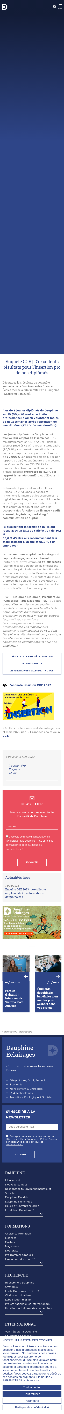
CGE (6, 773)
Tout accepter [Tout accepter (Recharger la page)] (32, 1387)
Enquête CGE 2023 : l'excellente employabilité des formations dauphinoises (25, 931)
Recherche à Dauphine (19, 1321)
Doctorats (11, 1289)
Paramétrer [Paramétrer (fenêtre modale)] (32, 1400)
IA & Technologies (21, 1131)
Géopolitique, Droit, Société (27, 1118)
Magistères (12, 1284)
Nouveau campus (16, 1223)
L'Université (12, 1218)
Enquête (14, 807)
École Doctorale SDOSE (20, 1329)
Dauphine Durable (16, 1235)
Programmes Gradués (19, 1293)
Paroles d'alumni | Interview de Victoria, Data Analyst (14, 1036)
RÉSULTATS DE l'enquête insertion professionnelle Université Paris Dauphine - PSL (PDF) (32, 701)
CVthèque (11, 1325)
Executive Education (18, 1297)
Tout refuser (32, 1394)
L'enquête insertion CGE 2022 (30, 723)
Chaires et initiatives (18, 1333)
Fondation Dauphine (18, 1248)
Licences (10, 1276)
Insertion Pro (17, 803)
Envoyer (32, 900)
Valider (20, 1193)
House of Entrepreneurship (22, 1244)
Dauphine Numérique (18, 1240)
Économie (16, 1123)
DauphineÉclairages (20, 1089)
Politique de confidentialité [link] (32, 1407)
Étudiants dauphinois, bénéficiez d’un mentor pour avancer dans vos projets (47, 1036)
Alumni (13, 811)
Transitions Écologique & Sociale (31, 1135)
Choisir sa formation (18, 1272)
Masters (10, 1280)
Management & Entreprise (26, 1127)
